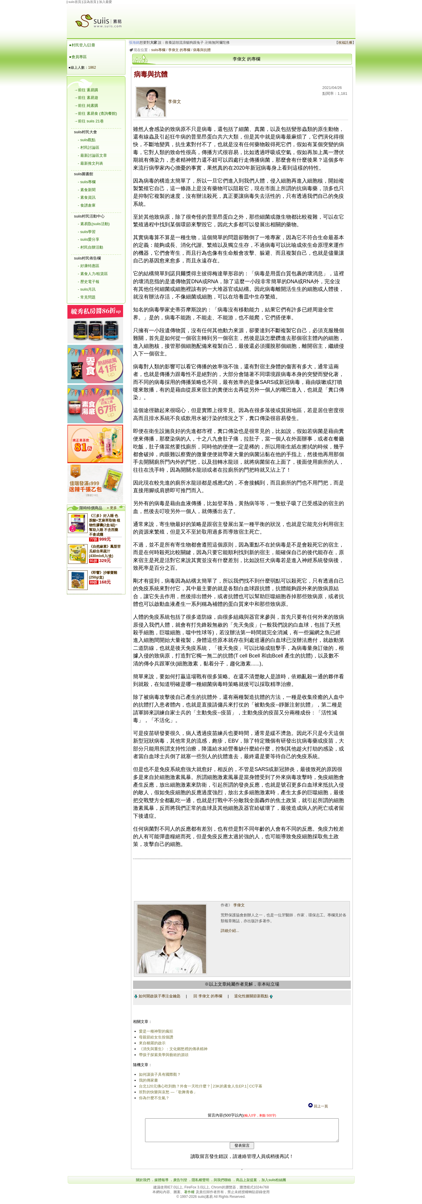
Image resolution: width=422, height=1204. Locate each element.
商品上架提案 (246, 1184)
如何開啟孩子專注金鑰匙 (156, 996)
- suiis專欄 (87, 182)
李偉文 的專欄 (178, 50)
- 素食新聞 (87, 190)
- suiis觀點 (87, 140)
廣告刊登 (180, 1184)
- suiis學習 (87, 232)
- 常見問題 (87, 297)
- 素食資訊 (87, 197)
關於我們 (143, 1184)
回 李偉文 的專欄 (206, 996)
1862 (92, 67)
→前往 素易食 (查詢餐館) (95, 113)
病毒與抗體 (201, 50)
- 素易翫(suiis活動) (94, 224)
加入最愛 (105, 2)
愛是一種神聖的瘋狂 (155, 1031)
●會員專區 (78, 57)
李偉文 (157, 101)
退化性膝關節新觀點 (252, 996)
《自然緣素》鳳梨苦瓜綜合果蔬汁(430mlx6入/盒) (105, 551)
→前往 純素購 (86, 105)
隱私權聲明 (200, 1184)
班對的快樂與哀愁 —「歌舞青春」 (167, 1092)
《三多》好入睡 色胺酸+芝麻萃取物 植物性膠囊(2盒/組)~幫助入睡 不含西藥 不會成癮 (104, 525)
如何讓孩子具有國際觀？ (159, 1074)
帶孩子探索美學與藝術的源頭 (163, 1055)
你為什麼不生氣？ (153, 1098)
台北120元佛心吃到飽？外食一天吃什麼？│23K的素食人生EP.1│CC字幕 (199, 1086)
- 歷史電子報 (88, 281)
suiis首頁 (74, 2)
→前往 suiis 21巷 (89, 121)
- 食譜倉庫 (87, 205)
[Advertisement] (242, 17)
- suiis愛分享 (89, 239)
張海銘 (133, 43)
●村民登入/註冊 (82, 45)
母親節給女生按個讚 (155, 1037)
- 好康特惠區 (88, 266)
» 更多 (112, 508)
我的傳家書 (147, 1080)
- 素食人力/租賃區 (93, 274)
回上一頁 (317, 1106)
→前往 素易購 (86, 90)
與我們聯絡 (222, 1184)
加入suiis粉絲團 (273, 1184)
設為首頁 (90, 2)
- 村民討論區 (88, 147)
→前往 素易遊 (86, 97)
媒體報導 (161, 1184)
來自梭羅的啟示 (151, 1043)
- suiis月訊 (87, 289)
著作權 (189, 1196)
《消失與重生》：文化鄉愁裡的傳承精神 (172, 1049)
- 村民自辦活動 (90, 247)
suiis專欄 (157, 50)
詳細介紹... (229, 930)
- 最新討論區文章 (92, 155)
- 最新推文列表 (90, 163)
